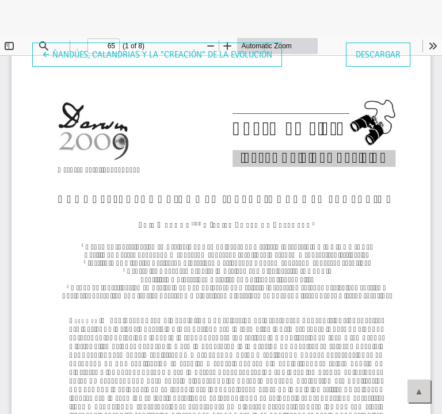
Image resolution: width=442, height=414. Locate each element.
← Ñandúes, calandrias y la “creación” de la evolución (157, 53)
